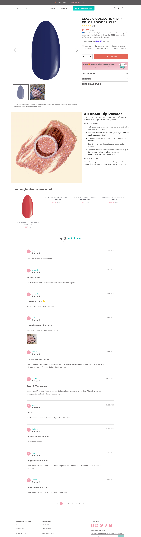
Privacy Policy (22, 513)
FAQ (17, 500)
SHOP (52, 8)
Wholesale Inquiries (50, 513)
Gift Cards (46, 500)
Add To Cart (111, 56)
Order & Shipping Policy (25, 518)
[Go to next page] (83, 479)
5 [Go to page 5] (76, 479)
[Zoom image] (32, 315)
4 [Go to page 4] (72, 479)
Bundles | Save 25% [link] (83, 8)
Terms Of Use (21, 509)
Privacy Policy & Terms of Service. (101, 519)
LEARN (64, 8)
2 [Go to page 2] (64, 479)
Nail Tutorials (47, 504)
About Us (20, 504)
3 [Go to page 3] (68, 479)
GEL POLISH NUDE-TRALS (76, 2)
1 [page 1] (61, 479)
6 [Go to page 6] (79, 479)
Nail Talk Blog (48, 509)
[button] (105, 73)
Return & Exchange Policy (26, 522)
